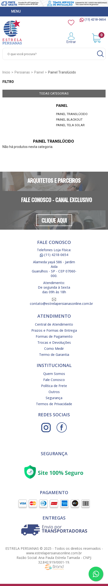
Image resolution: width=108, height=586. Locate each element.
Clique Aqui (54, 220)
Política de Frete (54, 385)
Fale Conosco (54, 379)
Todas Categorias (54, 93)
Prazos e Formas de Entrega (54, 330)
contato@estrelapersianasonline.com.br (61, 302)
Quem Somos (54, 373)
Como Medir (54, 348)
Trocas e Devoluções (54, 342)
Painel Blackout (69, 119)
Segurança (54, 398)
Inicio (6, 72)
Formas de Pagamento (54, 336)
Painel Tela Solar (70, 125)
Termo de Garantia (54, 354)
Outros (54, 391)
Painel (62, 106)
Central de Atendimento (54, 324)
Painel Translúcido (72, 114)
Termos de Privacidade (54, 404)
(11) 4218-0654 (93, 19)
